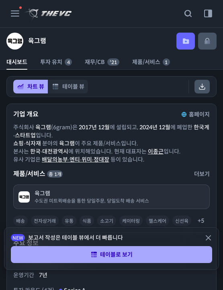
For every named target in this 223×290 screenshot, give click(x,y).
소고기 (106, 221)
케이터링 (131, 221)
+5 (201, 220)
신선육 (181, 221)
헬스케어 (157, 221)
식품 (86, 221)
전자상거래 (45, 221)
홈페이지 (195, 114)
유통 (69, 221)
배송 (20, 221)
